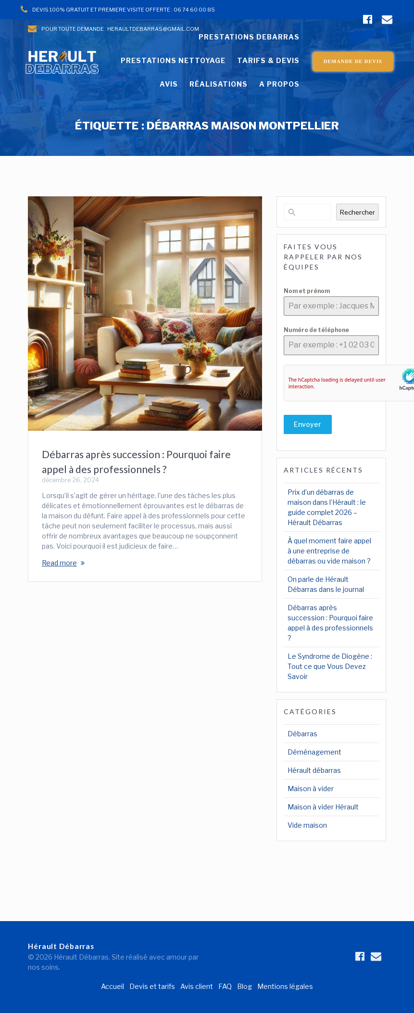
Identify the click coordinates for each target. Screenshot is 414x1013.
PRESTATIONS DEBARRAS (249, 37)
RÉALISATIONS (218, 84)
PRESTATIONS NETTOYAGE (173, 60)
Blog (244, 986)
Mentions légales (285, 986)
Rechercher (357, 212)
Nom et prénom (307, 291)
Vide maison (307, 825)
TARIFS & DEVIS (268, 60)
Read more (59, 563)
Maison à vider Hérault (323, 807)
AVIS (169, 84)
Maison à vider (311, 788)
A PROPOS (279, 84)
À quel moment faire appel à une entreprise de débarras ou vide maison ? (329, 551)
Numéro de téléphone (316, 329)
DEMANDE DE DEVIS (353, 61)
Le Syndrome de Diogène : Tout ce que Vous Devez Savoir (330, 666)
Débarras (302, 734)
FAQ (225, 986)
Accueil (112, 986)
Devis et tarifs (152, 986)
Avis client (196, 986)
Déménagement (314, 752)
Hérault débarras (314, 770)
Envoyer (307, 424)
